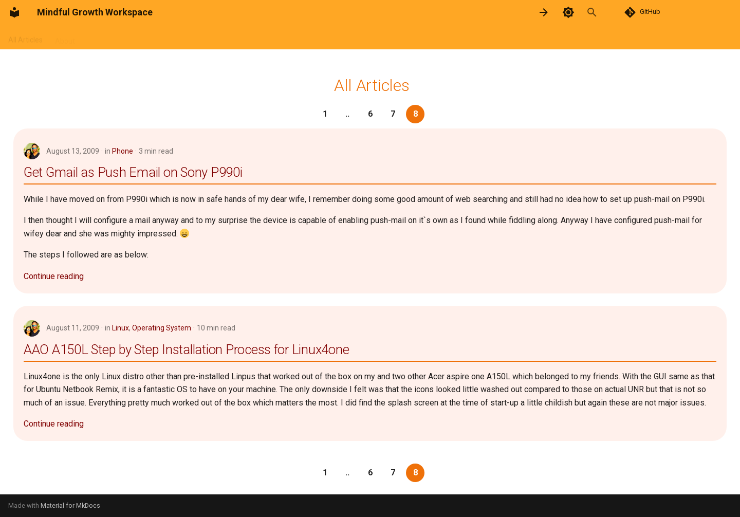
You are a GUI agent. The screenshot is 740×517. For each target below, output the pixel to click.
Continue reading (54, 276)
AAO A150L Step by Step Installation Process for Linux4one (186, 349)
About (65, 37)
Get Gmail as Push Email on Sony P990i (133, 172)
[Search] (603, 12)
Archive (182, 37)
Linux (120, 328)
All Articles (25, 37)
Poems (98, 37)
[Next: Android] (543, 12)
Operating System (161, 328)
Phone (122, 151)
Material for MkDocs (70, 505)
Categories (224, 37)
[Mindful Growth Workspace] (14, 12)
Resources (140, 37)
